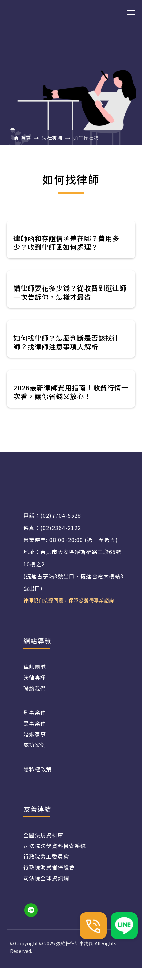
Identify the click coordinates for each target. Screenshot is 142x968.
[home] (42, 12)
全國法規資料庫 (43, 835)
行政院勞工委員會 (46, 856)
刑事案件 (34, 712)
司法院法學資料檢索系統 (54, 846)
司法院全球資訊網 (46, 878)
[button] (126, 12)
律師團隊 (34, 667)
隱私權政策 (37, 769)
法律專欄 (34, 677)
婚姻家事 (34, 734)
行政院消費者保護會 (49, 867)
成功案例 (34, 745)
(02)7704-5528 (60, 515)
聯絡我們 (34, 688)
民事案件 (34, 723)
